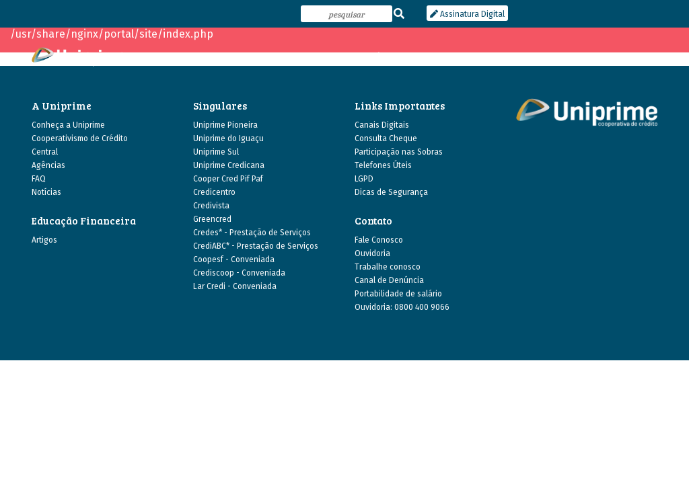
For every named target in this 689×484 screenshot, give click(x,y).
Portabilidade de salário (398, 293)
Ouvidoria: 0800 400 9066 (402, 307)
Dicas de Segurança (391, 192)
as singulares (325, 56)
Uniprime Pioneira (225, 125)
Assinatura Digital (467, 14)
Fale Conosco (379, 240)
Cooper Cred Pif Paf (228, 179)
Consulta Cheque (386, 138)
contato (641, 56)
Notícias (46, 192)
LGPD (364, 179)
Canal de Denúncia (389, 280)
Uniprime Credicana (228, 165)
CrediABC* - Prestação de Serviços (255, 246)
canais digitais (540, 56)
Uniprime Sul (216, 152)
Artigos (44, 240)
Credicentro (214, 192)
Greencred (212, 219)
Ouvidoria (372, 253)
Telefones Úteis (383, 165)
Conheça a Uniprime (68, 125)
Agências (48, 165)
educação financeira (457, 56)
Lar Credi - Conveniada (235, 286)
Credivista (211, 205)
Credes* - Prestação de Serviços (252, 232)
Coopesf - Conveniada (234, 259)
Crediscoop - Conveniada (239, 273)
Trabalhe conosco (388, 267)
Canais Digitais (382, 125)
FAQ (39, 179)
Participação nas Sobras (399, 152)
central (597, 56)
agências (384, 56)
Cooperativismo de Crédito (80, 138)
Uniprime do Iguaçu (228, 138)
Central (45, 152)
